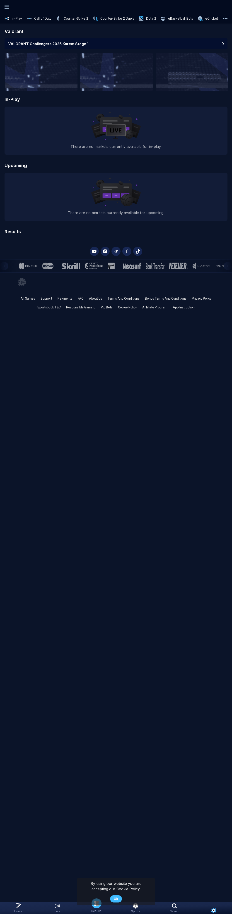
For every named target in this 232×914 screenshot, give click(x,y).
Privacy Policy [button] (201, 298)
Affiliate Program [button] (154, 307)
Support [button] (46, 298)
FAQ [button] (81, 298)
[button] (213, 910)
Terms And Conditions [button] (123, 298)
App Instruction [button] (184, 307)
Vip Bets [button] (107, 307)
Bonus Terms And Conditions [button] (165, 298)
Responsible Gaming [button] (80, 307)
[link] (13, 18)
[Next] (228, 266)
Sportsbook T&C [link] (49, 307)
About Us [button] (95, 298)
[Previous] (4, 266)
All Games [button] (28, 298)
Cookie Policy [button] (127, 307)
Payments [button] (65, 298)
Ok (116, 899)
